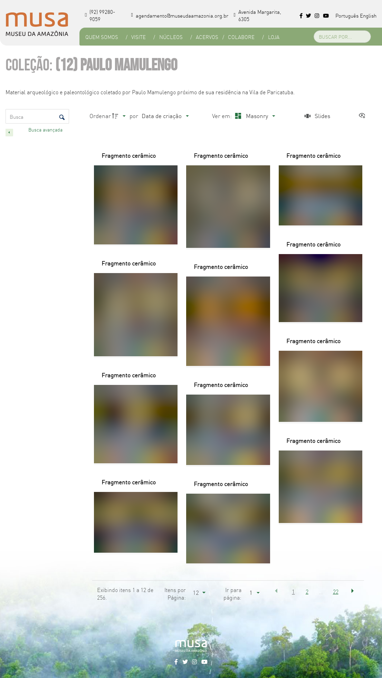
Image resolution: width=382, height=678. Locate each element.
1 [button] (293, 591)
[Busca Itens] (37, 116)
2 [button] (307, 591)
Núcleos (170, 36)
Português (347, 15)
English (368, 15)
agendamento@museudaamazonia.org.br (179, 15)
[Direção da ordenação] (119, 116)
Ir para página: (232, 593)
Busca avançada (46, 129)
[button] (276, 591)
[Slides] (316, 116)
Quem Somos (101, 36)
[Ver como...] (363, 116)
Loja (273, 36)
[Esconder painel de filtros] (9, 132)
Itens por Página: (175, 593)
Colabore (241, 36)
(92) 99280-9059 (100, 15)
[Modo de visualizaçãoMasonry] (254, 116)
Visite (138, 36)
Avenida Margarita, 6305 (257, 15)
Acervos (207, 36)
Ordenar (100, 115)
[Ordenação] (165, 116)
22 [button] (335, 591)
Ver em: (222, 115)
